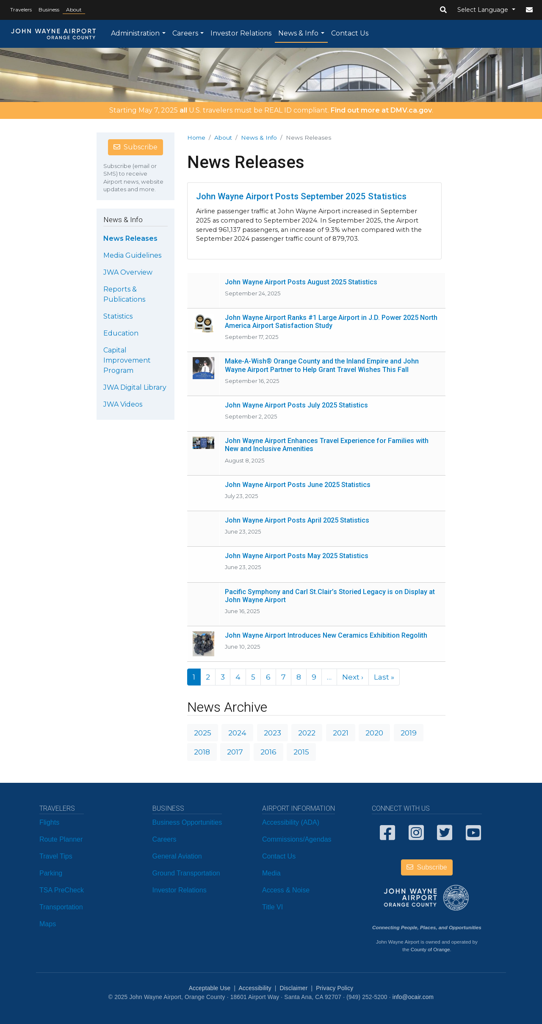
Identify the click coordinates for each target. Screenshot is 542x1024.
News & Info (298, 33)
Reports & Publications (124, 294)
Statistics (118, 316)
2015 (301, 751)
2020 (374, 732)
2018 (202, 751)
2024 (237, 732)
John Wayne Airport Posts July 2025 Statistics (296, 405)
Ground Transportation (186, 873)
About (74, 9)
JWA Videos (122, 404)
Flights (49, 822)
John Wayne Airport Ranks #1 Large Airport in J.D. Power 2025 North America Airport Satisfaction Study (331, 322)
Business (49, 9)
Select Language (483, 10)
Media (271, 873)
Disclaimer (294, 988)
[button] (443, 10)
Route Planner (61, 839)
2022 (306, 732)
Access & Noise (286, 890)
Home (196, 137)
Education (120, 333)
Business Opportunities (187, 822)
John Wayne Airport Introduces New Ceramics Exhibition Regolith (326, 635)
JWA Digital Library (134, 387)
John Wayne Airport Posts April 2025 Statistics (297, 520)
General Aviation (177, 856)
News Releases (130, 238)
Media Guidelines (132, 255)
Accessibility (254, 988)
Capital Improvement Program (127, 360)
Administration (135, 33)
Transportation (61, 907)
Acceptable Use (210, 988)
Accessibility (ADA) (290, 822)
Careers (185, 33)
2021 (340, 732)
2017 (235, 751)
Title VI (272, 907)
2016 (268, 751)
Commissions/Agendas (297, 839)
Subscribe (135, 147)
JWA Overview (127, 272)
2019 (409, 732)
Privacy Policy (334, 988)
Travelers (21, 9)
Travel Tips (55, 856)
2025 (202, 732)
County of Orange (430, 949)
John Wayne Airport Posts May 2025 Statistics (296, 556)
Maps (47, 924)
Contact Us (349, 33)
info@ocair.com (413, 997)
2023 (272, 732)
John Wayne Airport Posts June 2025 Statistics (298, 485)
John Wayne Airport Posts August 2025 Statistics (301, 282)
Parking (50, 873)
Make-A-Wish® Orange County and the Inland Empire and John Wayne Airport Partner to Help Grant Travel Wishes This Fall (322, 365)
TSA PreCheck (61, 890)
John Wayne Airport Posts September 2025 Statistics (301, 196)
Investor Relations (240, 33)
